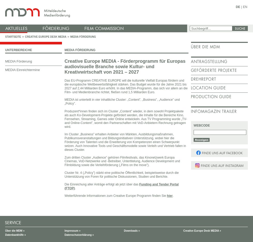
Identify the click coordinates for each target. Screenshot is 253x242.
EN (245, 7)
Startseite (13, 36)
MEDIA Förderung (83, 36)
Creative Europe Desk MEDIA (45, 36)
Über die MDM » (15, 230)
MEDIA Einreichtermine (22, 70)
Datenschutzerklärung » (79, 234)
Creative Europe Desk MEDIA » (202, 230)
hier (170, 196)
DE (238, 7)
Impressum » (73, 230)
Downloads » (132, 230)
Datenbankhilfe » (15, 234)
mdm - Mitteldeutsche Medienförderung (94, 12)
